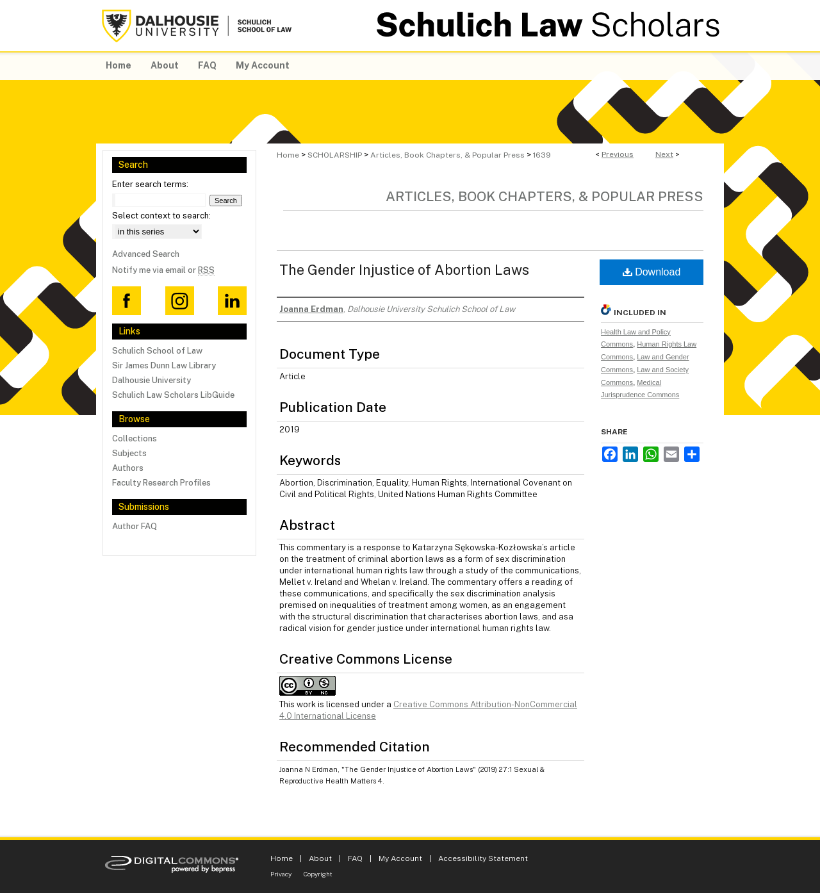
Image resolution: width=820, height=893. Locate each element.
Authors (128, 468)
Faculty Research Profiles (161, 482)
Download (652, 271)
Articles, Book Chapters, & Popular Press (447, 155)
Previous (618, 154)
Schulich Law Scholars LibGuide (173, 395)
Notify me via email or (163, 270)
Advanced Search (145, 254)
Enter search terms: (150, 184)
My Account (400, 858)
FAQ (355, 858)
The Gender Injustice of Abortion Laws (404, 269)
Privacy (280, 874)
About (320, 858)
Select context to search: (161, 215)
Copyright (318, 874)
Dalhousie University (151, 380)
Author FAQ (134, 526)
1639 (542, 155)
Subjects (129, 453)
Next (664, 154)
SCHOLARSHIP (335, 155)
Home (288, 155)
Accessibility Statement (483, 858)
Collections (134, 438)
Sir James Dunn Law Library (164, 365)
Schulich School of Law (157, 351)
